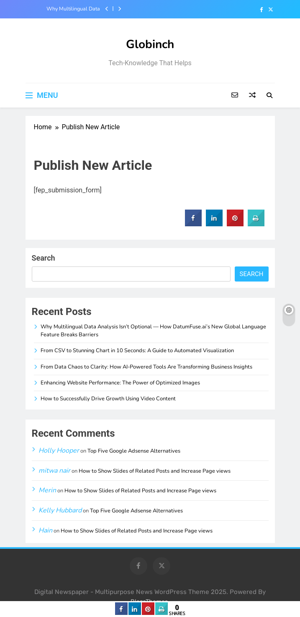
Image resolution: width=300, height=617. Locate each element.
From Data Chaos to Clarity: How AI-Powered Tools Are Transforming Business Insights (146, 367)
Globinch (150, 44)
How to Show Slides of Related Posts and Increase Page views (155, 471)
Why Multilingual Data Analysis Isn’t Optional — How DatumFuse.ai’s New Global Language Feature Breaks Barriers (69, 8)
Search (43, 257)
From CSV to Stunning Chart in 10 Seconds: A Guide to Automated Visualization (137, 350)
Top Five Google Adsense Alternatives (133, 451)
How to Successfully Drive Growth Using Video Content (108, 398)
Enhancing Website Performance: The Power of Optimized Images (120, 383)
